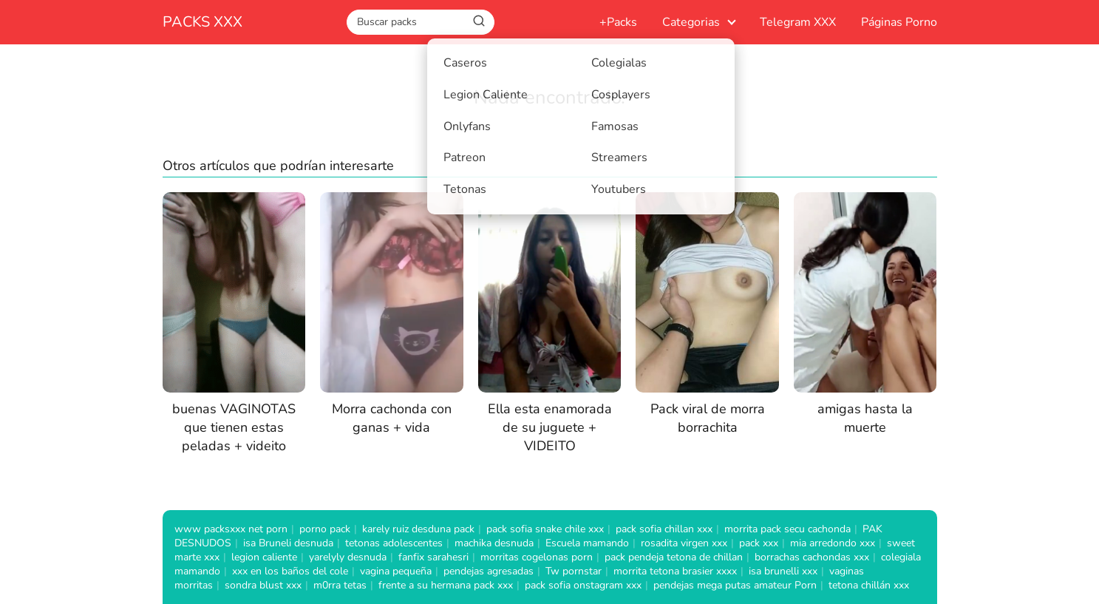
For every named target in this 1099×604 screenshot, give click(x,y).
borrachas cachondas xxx (812, 557)
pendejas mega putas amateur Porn (735, 585)
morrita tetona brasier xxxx (675, 571)
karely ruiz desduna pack (418, 529)
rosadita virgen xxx (684, 543)
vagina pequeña (396, 571)
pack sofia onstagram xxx (583, 585)
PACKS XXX (202, 22)
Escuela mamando (587, 543)
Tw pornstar (573, 571)
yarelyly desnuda (348, 557)
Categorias (691, 22)
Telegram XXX (798, 22)
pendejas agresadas (488, 571)
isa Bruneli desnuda (288, 543)
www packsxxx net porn (230, 529)
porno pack (324, 529)
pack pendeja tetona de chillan (674, 557)
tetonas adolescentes (394, 543)
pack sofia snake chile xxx (545, 529)
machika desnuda (494, 543)
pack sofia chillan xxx (664, 529)
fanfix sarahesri (433, 557)
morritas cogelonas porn (536, 557)
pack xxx (758, 543)
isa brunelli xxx (783, 571)
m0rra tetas (340, 585)
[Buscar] (478, 21)
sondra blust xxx (263, 585)
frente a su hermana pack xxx (445, 585)
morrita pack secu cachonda (787, 529)
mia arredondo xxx (832, 543)
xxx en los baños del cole (290, 571)
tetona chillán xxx (868, 585)
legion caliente (264, 557)
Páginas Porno (899, 22)
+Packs (618, 22)
